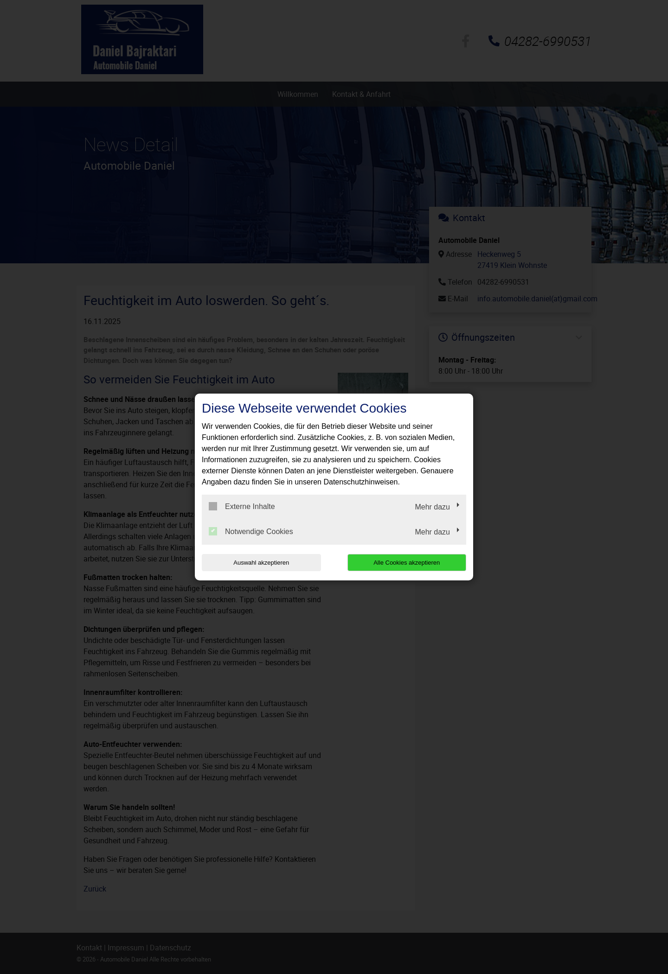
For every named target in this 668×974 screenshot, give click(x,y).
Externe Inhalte (242, 506)
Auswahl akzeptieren (261, 562)
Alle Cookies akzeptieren (406, 562)
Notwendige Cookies (251, 531)
